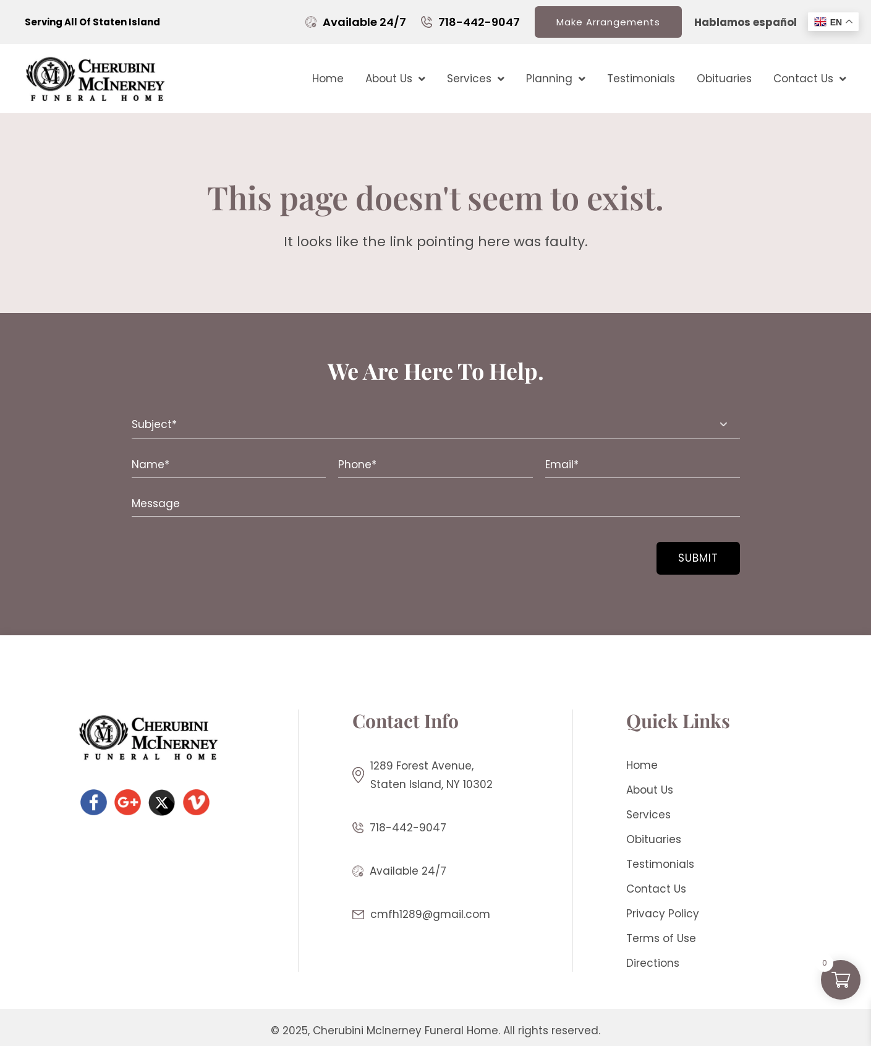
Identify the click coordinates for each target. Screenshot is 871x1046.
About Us (395, 79)
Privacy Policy (662, 913)
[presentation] (207, 550)
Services (475, 79)
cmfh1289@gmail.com (430, 914)
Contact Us (809, 79)
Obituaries (724, 78)
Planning (555, 79)
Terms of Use (661, 938)
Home (328, 78)
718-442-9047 (479, 22)
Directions (652, 963)
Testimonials (641, 78)
